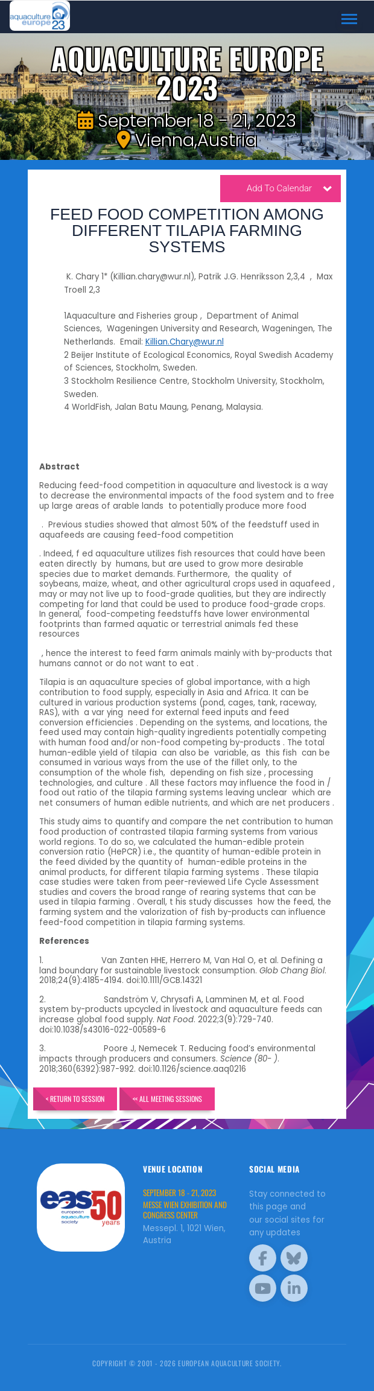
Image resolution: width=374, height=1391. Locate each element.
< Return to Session (75, 1098)
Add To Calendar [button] (289, 190)
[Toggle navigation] (349, 19)
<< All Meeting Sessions (168, 1098)
